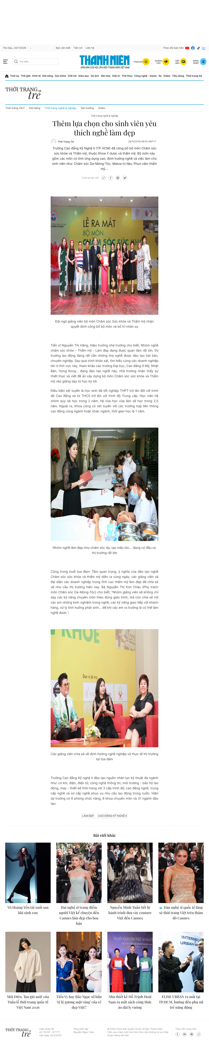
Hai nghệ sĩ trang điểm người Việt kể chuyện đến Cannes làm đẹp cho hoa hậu (79, 915)
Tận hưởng (87, 108)
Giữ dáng (34, 108)
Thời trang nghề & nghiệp (60, 108)
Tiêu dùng (178, 75)
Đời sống (48, 75)
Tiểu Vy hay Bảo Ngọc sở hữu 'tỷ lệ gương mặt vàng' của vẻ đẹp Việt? (79, 1002)
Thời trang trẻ (194, 75)
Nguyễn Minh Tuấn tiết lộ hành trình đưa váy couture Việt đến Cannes (130, 912)
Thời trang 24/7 (15, 108)
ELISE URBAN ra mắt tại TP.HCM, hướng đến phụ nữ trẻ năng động (181, 1002)
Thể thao (127, 75)
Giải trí (116, 75)
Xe (160, 75)
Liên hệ (90, 47)
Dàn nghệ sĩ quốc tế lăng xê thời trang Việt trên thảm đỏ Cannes (181, 912)
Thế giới (25, 75)
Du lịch (95, 75)
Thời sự (14, 75)
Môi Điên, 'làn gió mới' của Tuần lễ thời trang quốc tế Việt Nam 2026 (28, 1002)
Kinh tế (36, 75)
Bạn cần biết (63, 47)
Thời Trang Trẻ (66, 141)
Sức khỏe (60, 75)
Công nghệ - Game (145, 75)
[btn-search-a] (16, 61)
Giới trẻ (72, 75)
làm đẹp (88, 815)
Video (166, 75)
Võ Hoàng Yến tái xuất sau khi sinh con (28, 910)
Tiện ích (78, 47)
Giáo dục (83, 75)
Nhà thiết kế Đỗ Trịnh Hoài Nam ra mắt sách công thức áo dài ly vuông (130, 1002)
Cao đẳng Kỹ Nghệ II (112, 815)
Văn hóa (106, 75)
